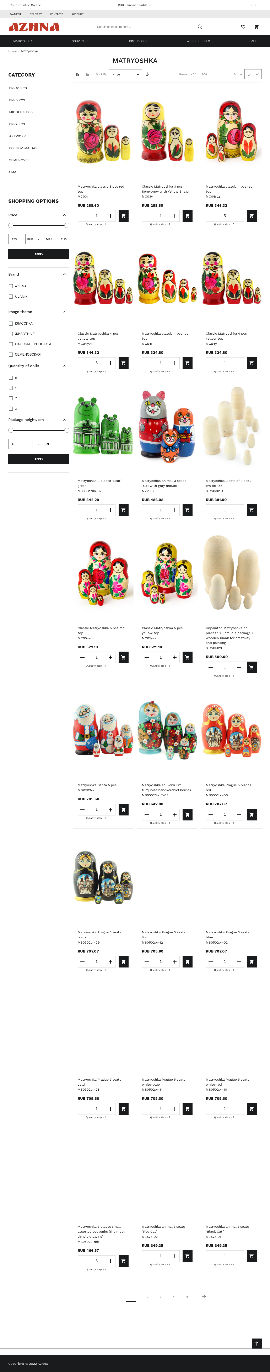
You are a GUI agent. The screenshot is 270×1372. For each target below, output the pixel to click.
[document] (38, 125)
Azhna (21, 286)
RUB (135, 4)
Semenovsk (19, 160)
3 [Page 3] (161, 1297)
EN (253, 4)
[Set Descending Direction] (147, 74)
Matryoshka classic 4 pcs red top (229, 188)
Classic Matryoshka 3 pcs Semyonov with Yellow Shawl (165, 188)
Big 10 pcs (18, 88)
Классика (24, 323)
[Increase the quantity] (110, 215)
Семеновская (27, 354)
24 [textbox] (250, 74)
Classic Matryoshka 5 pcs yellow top (162, 630)
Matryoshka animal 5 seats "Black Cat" (227, 1229)
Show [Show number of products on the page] (238, 73)
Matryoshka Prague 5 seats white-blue (164, 1082)
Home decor (137, 40)
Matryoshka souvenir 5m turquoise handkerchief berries (167, 787)
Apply (38, 254)
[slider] (10, 225)
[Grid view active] (78, 74)
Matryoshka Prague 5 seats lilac (164, 934)
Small (15, 172)
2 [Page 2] (147, 1297)
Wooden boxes (198, 40)
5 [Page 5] (187, 1297)
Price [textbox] (116, 74)
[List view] (88, 74)
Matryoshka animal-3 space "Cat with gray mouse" (164, 483)
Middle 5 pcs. (21, 112)
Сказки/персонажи (33, 344)
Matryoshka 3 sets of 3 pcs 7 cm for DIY (229, 483)
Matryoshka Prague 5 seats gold (100, 1082)
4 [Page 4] (174, 1297)
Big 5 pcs (17, 100)
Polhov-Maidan (23, 148)
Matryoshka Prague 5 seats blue (228, 934)
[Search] (201, 26)
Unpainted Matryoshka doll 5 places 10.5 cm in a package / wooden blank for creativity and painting (229, 635)
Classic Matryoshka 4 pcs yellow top (98, 336)
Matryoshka (22, 40)
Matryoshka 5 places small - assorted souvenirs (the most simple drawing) (101, 1232)
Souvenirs (80, 40)
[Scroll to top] (257, 1343)
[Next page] (204, 1297)
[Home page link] (34, 27)
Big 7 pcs (17, 124)
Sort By (101, 73)
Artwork (17, 136)
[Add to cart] (123, 215)
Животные (25, 334)
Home (12, 50)
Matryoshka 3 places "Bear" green (100, 483)
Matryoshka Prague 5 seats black (100, 934)
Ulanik (21, 296)
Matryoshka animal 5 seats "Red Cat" (163, 1229)
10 (16, 388)
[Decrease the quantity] (83, 215)
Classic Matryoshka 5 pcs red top (101, 630)
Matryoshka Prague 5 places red (229, 787)
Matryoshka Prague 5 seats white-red (228, 1082)
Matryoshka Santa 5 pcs (97, 785)
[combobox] (150, 27)
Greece (36, 5)
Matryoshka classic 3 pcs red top (101, 188)
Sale (253, 40)
